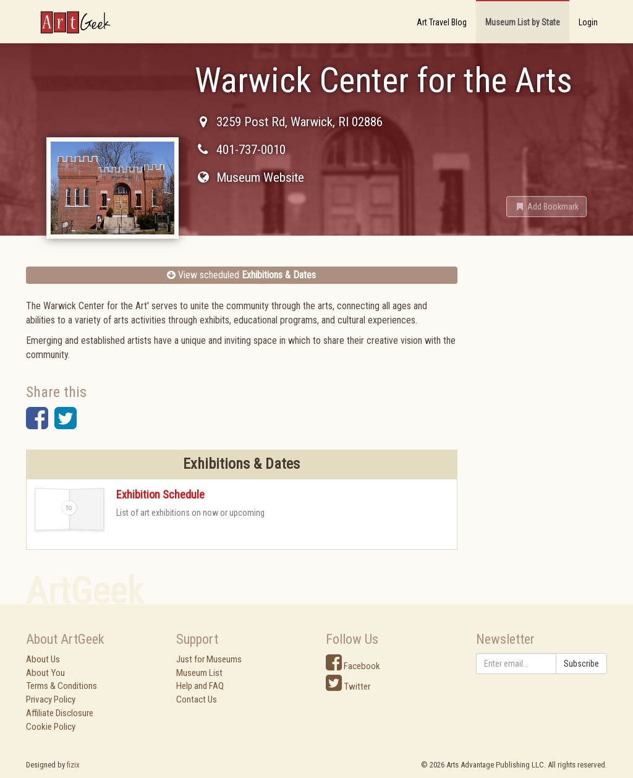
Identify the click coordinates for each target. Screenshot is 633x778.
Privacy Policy (50, 699)
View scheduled (241, 275)
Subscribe (581, 664)
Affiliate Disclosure (59, 713)
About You (45, 672)
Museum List (199, 672)
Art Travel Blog (442, 22)
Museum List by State (522, 22)
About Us (43, 659)
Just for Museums (209, 659)
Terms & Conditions (61, 685)
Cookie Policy (50, 726)
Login (588, 22)
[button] (546, 206)
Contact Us (196, 699)
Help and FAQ (200, 685)
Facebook (353, 666)
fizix (73, 764)
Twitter (348, 686)
